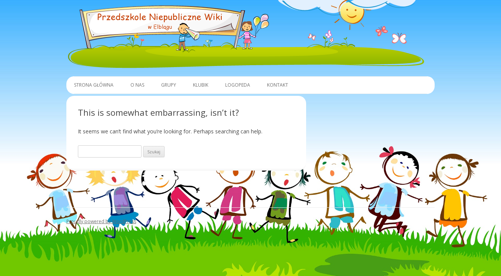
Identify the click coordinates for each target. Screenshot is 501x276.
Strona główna (94, 85)
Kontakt (277, 85)
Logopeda (237, 85)
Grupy (168, 85)
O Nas (137, 85)
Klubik (200, 85)
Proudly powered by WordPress (101, 221)
